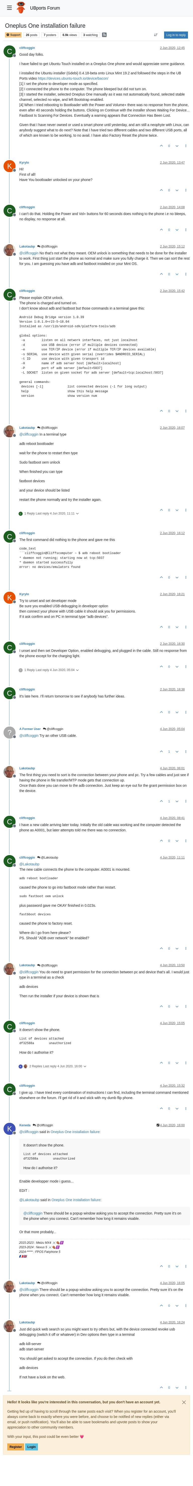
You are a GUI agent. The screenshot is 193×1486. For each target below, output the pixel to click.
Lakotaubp (27, 246)
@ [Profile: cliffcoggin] (28, 253)
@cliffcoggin (47, 246)
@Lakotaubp (47, 857)
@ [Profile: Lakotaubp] (29, 864)
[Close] (184, 1402)
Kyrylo (24, 162)
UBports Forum (45, 8)
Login (31, 1447)
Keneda (24, 1125)
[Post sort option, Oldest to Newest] (156, 35)
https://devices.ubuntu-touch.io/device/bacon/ (73, 78)
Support (13, 35)
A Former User (30, 729)
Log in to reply (176, 35)
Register (16, 1447)
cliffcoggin (27, 48)
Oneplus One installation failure (75, 1132)
